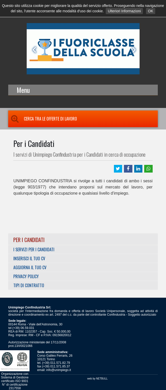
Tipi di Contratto (28, 285)
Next (133, 50)
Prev (33, 50)
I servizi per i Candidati (33, 249)
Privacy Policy (26, 276)
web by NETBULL (97, 378)
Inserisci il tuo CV (29, 258)
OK (150, 11)
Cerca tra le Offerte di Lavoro (42, 119)
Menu (23, 90)
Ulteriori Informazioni (124, 11)
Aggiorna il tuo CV (29, 267)
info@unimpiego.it (58, 370)
